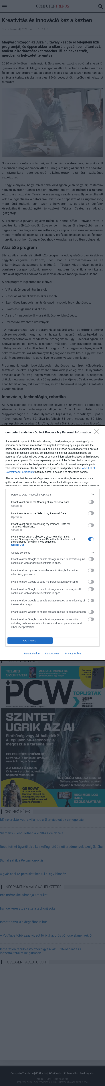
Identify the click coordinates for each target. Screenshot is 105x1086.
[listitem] (52, 494)
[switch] (91, 502)
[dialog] (52, 543)
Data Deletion (32, 653)
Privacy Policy (73, 653)
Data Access (52, 653)
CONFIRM (30, 640)
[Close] (97, 432)
